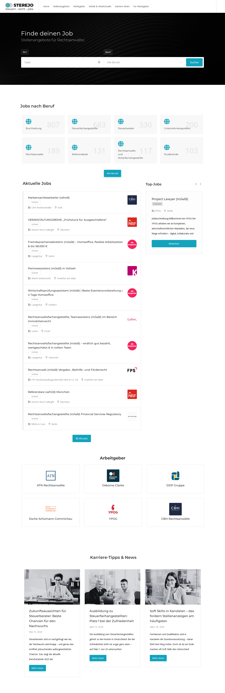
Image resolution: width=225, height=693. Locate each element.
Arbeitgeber (79, 6)
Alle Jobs (82, 438)
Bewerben (174, 243)
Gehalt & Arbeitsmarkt (100, 6)
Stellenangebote (61, 6)
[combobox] (145, 62)
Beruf (108, 52)
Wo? (25, 52)
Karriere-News (122, 6)
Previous (196, 184)
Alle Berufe (112, 173)
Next (200, 184)
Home (46, 6)
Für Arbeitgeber (141, 6)
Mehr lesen (37, 668)
